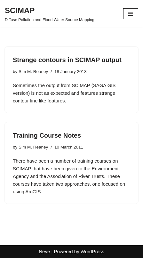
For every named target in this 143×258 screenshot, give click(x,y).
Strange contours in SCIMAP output (67, 59)
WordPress (92, 251)
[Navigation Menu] (130, 13)
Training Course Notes (47, 135)
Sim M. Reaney (33, 71)
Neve (44, 251)
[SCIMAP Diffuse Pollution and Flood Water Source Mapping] (49, 13)
